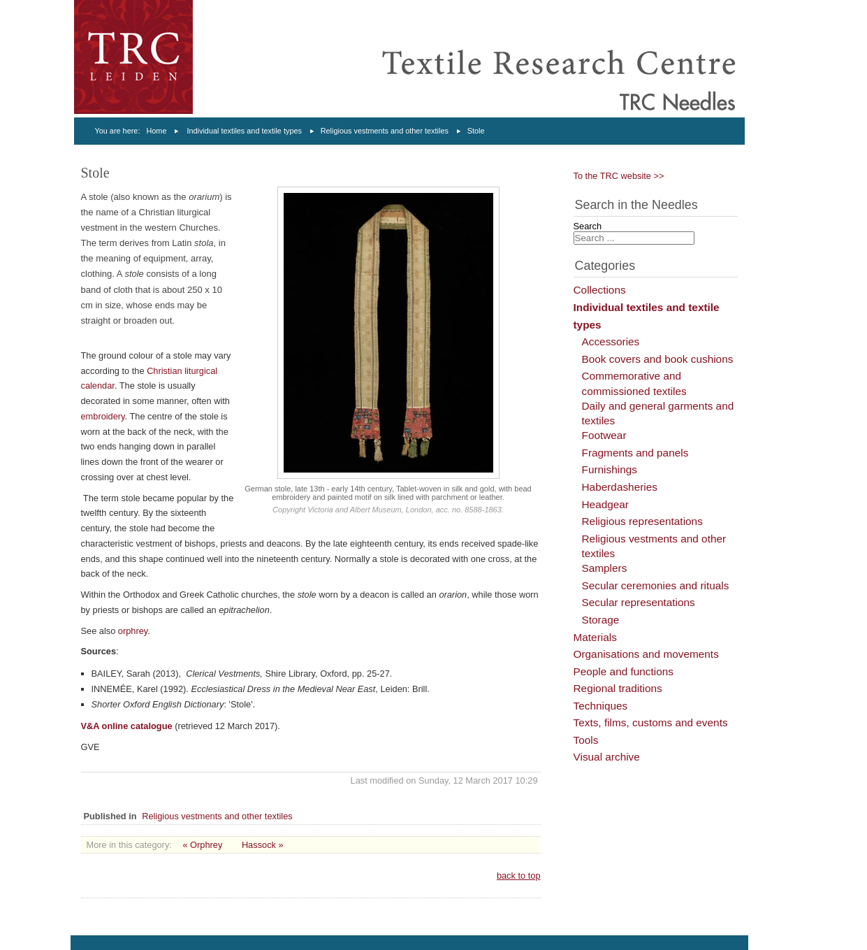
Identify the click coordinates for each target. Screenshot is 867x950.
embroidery (103, 416)
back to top (519, 875)
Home (156, 131)
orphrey (132, 631)
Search (588, 226)
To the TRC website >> (619, 176)
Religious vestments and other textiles (385, 131)
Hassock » (263, 845)
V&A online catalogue (127, 726)
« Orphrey (202, 845)
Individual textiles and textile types (244, 131)
